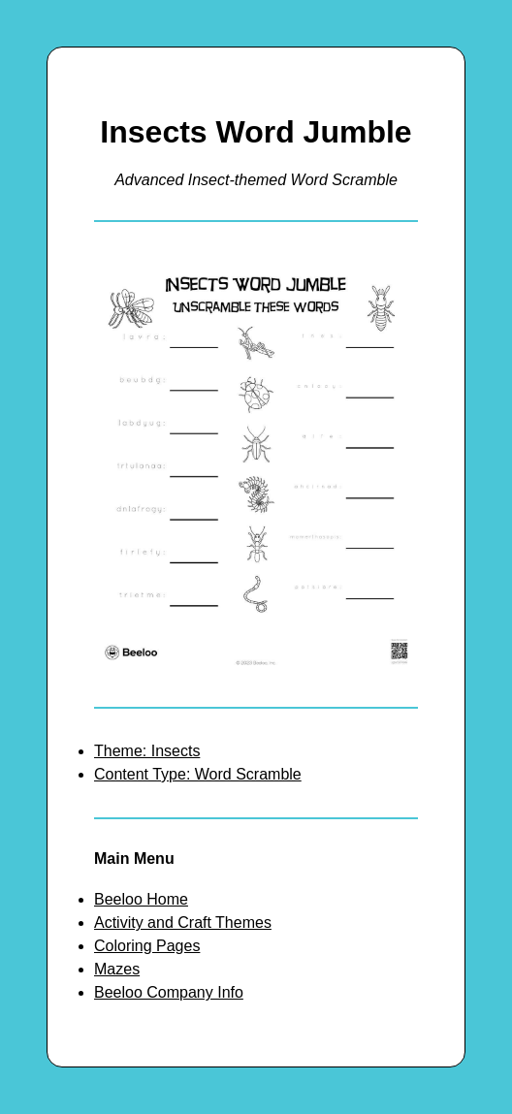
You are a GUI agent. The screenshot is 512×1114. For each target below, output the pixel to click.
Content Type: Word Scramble (198, 774)
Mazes (117, 969)
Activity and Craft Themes (183, 922)
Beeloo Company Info (168, 992)
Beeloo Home (141, 899)
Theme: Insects (147, 751)
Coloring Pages (147, 946)
